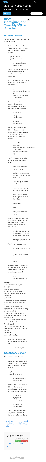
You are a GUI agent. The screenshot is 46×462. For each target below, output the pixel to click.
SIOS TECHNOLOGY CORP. (17, 6)
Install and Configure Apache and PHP (10, 424)
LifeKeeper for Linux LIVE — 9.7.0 (16, 9)
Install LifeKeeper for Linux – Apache (23, 423)
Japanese (38, 2)
